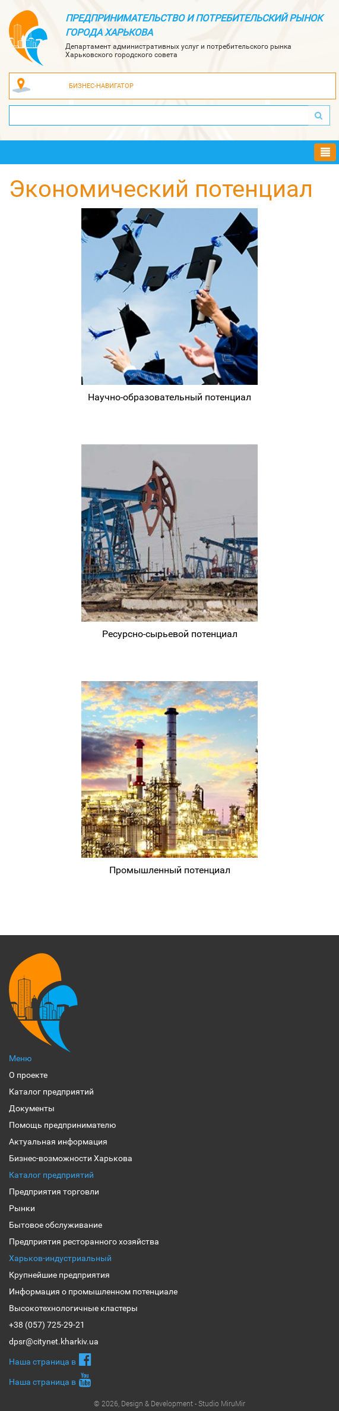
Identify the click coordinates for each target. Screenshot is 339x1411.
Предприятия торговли (54, 1191)
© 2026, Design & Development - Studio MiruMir (169, 1403)
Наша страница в (50, 1359)
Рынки (22, 1208)
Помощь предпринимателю (62, 1125)
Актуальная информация (58, 1141)
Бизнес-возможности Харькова (70, 1158)
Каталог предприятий (51, 1091)
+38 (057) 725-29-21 (47, 1325)
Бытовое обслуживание (55, 1225)
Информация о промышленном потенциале (93, 1291)
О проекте (28, 1075)
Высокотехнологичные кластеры (73, 1308)
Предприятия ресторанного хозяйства (84, 1241)
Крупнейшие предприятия (59, 1275)
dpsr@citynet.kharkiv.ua (54, 1341)
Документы (32, 1108)
